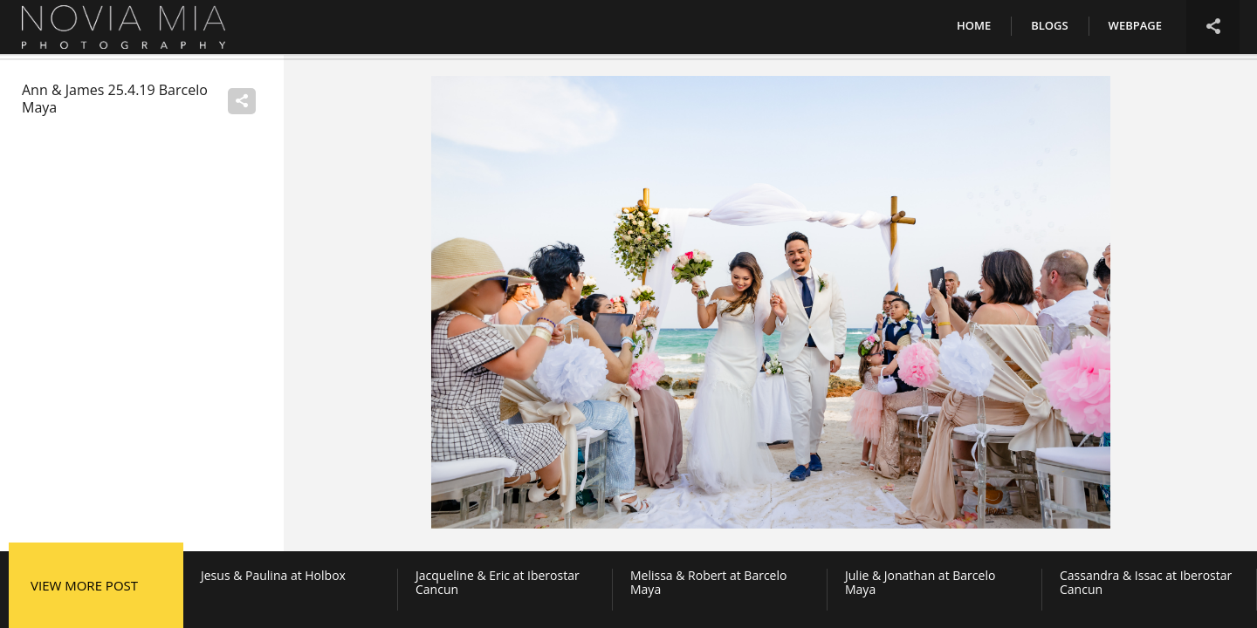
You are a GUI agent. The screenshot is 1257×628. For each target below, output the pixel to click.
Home (974, 25)
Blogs (1049, 25)
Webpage (1135, 25)
